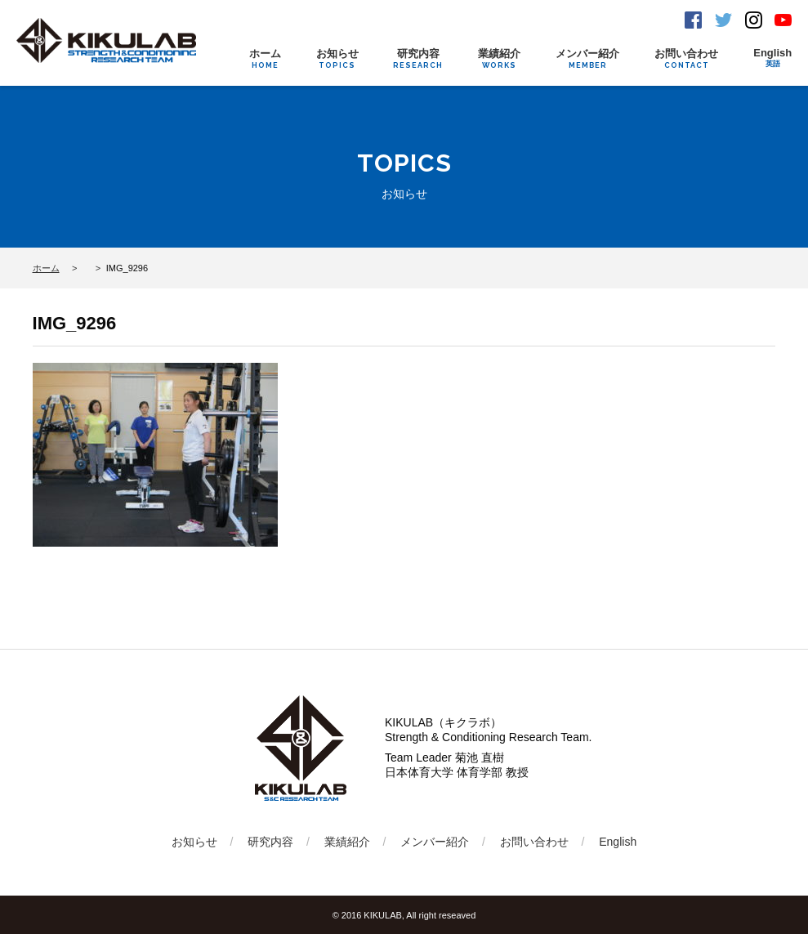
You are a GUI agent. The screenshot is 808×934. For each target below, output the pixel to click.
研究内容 (418, 58)
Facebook (693, 20)
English (772, 58)
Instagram (753, 20)
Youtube (783, 20)
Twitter (723, 20)
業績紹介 (499, 58)
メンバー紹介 (587, 58)
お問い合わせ (686, 58)
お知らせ (337, 58)
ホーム (265, 58)
